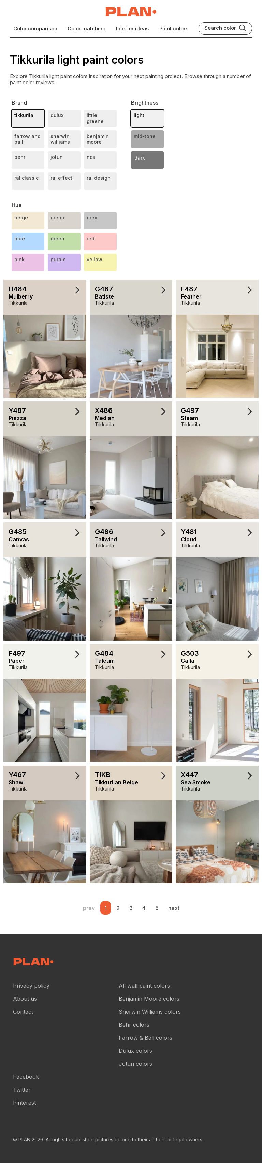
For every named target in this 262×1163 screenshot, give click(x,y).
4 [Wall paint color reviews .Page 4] (144, 908)
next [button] (173, 908)
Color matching (87, 28)
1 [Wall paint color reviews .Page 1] (105, 908)
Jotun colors (135, 1063)
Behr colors (134, 1024)
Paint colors (173, 28)
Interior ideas (132, 28)
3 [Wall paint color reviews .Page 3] (131, 908)
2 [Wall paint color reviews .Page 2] (118, 908)
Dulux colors (135, 1050)
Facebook (26, 1076)
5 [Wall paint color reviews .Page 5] (157, 908)
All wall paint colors (144, 985)
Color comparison (35, 28)
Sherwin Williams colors (150, 1011)
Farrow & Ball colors (145, 1037)
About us (25, 998)
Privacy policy (31, 985)
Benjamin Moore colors (149, 998)
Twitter (22, 1089)
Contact (23, 1011)
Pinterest (24, 1102)
